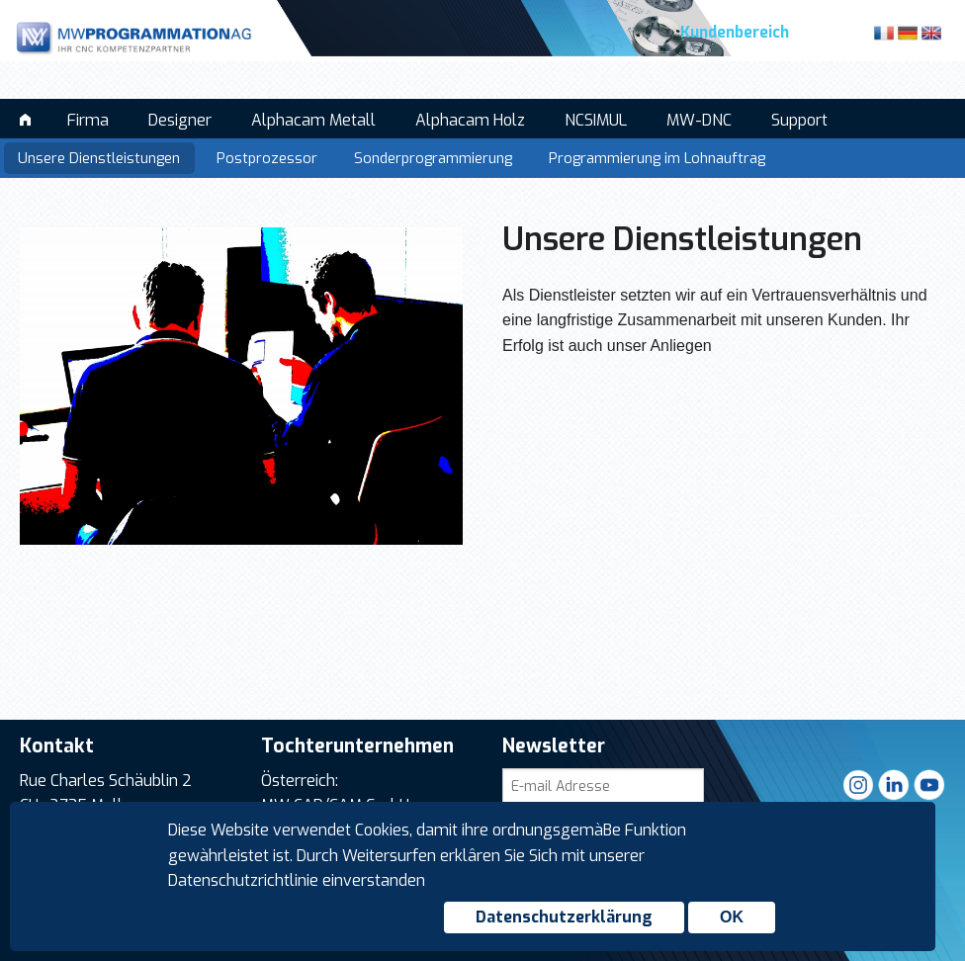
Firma (88, 120)
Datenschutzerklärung (564, 917)
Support (799, 120)
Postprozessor (267, 158)
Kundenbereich (734, 33)
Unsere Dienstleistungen (99, 158)
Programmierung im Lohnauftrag (657, 158)
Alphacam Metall (313, 120)
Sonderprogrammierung (433, 158)
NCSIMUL (596, 120)
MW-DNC (699, 120)
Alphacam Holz (470, 120)
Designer (180, 120)
